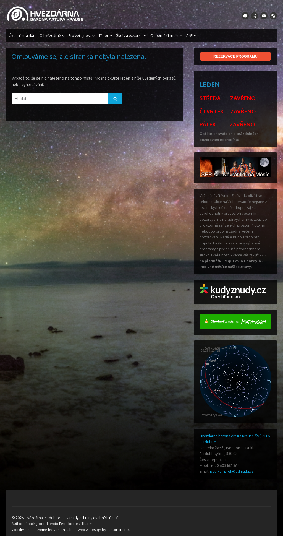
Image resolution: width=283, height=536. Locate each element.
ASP (189, 35)
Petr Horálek (69, 523)
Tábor (103, 35)
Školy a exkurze (129, 35)
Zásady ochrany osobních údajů (92, 518)
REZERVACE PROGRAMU (235, 56)
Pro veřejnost (80, 35)
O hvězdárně (50, 35)
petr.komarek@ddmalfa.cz (231, 471)
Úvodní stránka (21, 35)
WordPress (21, 529)
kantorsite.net (118, 529)
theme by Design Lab (54, 529)
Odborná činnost (164, 35)
